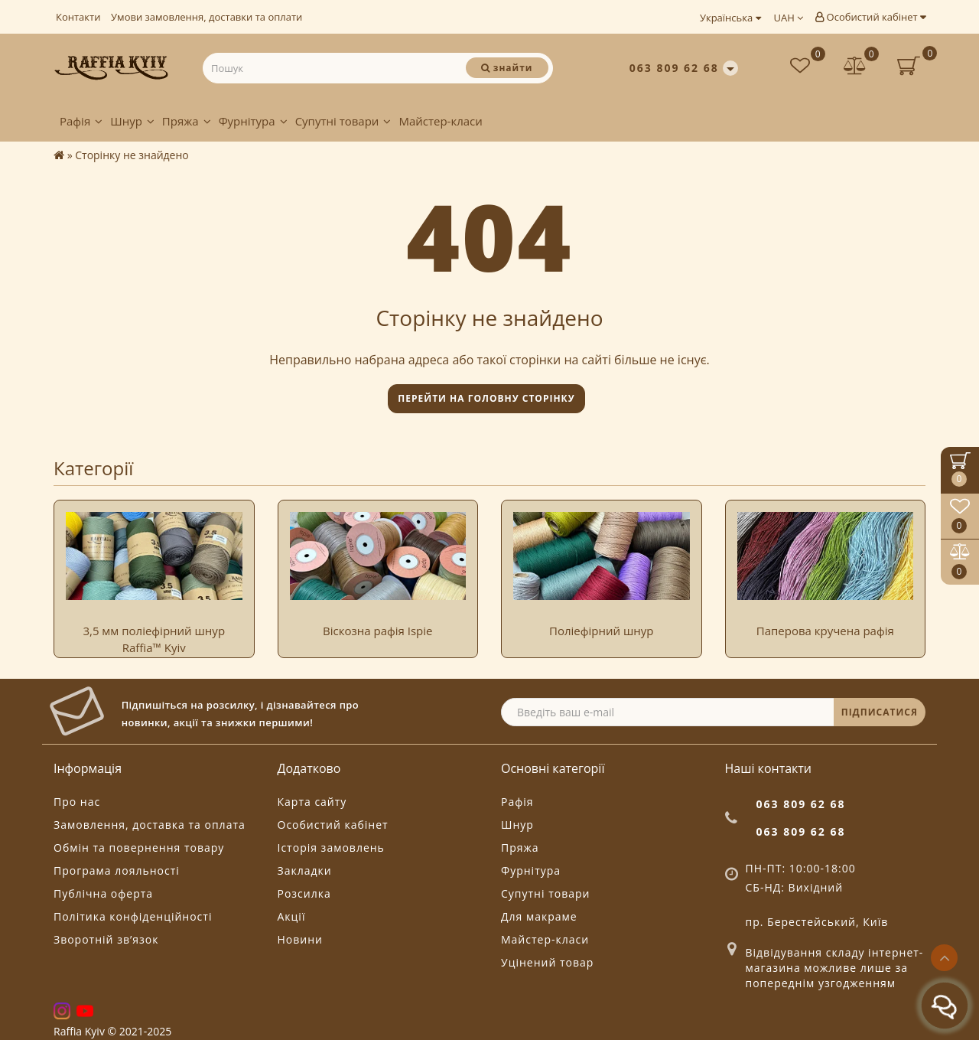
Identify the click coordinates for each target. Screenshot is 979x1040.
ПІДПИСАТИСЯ (879, 712)
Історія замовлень (331, 847)
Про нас (77, 801)
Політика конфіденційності (133, 916)
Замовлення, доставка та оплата (150, 824)
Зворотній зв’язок (106, 939)
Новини (300, 939)
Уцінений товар (547, 962)
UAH (789, 17)
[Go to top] (944, 957)
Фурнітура (253, 121)
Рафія (81, 121)
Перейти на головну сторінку (486, 398)
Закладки (305, 870)
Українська (730, 17)
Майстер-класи (440, 121)
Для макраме (539, 916)
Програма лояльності (117, 870)
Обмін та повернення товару (139, 847)
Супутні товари (343, 121)
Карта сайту (312, 801)
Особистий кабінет (870, 17)
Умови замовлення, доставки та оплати (206, 17)
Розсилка (304, 893)
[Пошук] (507, 67)
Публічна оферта (103, 893)
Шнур (132, 121)
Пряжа (186, 121)
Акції (292, 916)
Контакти (78, 17)
